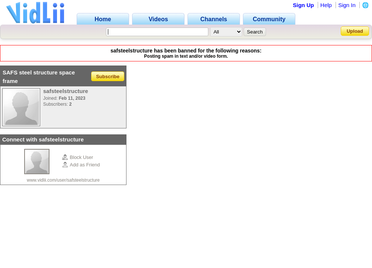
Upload (355, 31)
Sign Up (303, 5)
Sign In (347, 5)
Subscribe (107, 76)
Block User (77, 157)
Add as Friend (81, 165)
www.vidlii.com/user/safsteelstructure (63, 180)
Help (326, 5)
